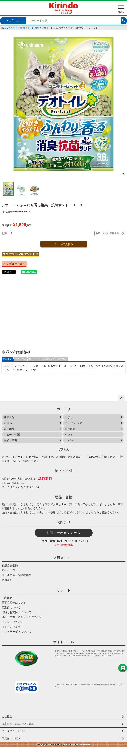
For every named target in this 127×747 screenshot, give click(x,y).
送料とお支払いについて (16, 612)
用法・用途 (20, 359)
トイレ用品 (33, 27)
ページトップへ (121, 398)
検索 (124, 20)
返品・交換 (63, 497)
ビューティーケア (73, 423)
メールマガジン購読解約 (16, 575)
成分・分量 (35, 359)
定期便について (11, 607)
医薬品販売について (14, 602)
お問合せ (64, 522)
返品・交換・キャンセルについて (22, 617)
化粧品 (8, 422)
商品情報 (62, 359)
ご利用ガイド (10, 597)
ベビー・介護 (12, 434)
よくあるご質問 (11, 626)
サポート (64, 590)
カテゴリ (64, 409)
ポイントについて (12, 621)
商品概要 (7, 359)
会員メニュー (63, 558)
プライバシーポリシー (15, 731)
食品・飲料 (10, 440)
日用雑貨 (70, 428)
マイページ (8, 570)
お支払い (64, 449)
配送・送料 (63, 471)
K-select (70, 440)
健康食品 (9, 417)
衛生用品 (9, 428)
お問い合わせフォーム (64, 532)
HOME (4, 27)
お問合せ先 (49, 359)
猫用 (22, 27)
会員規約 (7, 579)
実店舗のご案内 (11, 738)
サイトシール (63, 642)
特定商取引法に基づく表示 (18, 723)
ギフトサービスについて (16, 631)
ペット (14, 27)
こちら (14, 460)
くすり (69, 417)
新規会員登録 (10, 565)
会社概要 (7, 716)
